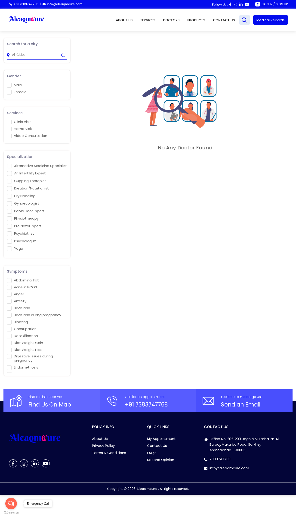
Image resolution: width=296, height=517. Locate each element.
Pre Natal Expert (24, 226)
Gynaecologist (23, 203)
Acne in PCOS (22, 287)
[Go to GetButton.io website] (11, 512)
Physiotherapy (23, 218)
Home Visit (19, 129)
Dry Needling (21, 196)
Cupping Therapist (26, 181)
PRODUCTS (196, 20)
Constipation (22, 329)
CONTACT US (224, 20)
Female (17, 92)
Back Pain (18, 308)
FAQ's (151, 452)
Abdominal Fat (23, 280)
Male (14, 85)
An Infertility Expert (26, 173)
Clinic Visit (19, 122)
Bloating (17, 322)
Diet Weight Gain (25, 343)
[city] (37, 55)
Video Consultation (27, 136)
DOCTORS (171, 20)
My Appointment (161, 438)
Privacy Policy (103, 445)
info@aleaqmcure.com (62, 4)
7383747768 (220, 459)
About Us (100, 438)
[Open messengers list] (11, 503)
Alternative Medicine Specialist (37, 166)
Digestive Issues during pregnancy (30, 358)
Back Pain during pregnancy (34, 315)
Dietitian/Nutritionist (28, 188)
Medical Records (270, 20)
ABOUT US (124, 20)
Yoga (15, 248)
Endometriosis (22, 367)
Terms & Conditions (109, 452)
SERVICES (147, 20)
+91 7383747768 (23, 4)
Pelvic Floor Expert (25, 211)
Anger (15, 294)
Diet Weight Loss (25, 350)
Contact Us (157, 445)
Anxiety (16, 301)
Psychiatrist (20, 233)
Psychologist (21, 241)
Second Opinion (160, 459)
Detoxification (22, 336)
